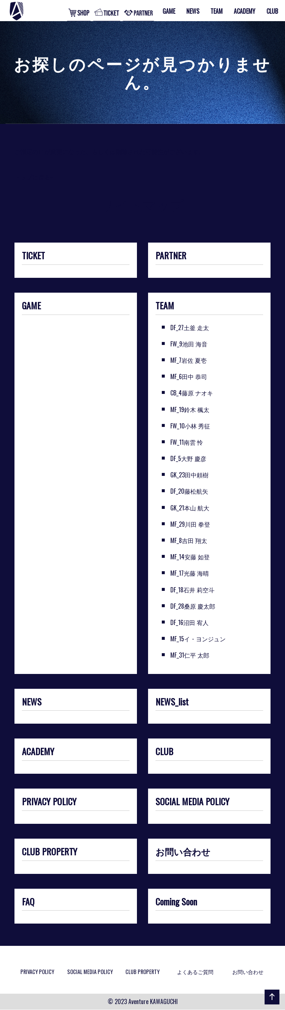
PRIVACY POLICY (49, 802)
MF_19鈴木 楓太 (189, 409)
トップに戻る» (33, 176)
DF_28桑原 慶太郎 (192, 606)
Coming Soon (176, 902)
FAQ (28, 902)
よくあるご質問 (195, 972)
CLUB (164, 752)
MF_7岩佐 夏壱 (188, 360)
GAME (31, 306)
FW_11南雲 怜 (186, 442)
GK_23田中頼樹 (189, 474)
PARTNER (170, 256)
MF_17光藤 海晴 (189, 573)
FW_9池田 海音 (188, 343)
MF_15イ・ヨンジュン (198, 638)
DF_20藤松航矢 (189, 491)
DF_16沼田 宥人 (189, 622)
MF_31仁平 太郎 (189, 655)
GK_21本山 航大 (189, 507)
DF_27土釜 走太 (189, 327)
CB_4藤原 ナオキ (191, 392)
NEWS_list (172, 702)
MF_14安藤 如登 (190, 556)
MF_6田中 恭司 (188, 376)
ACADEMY (38, 752)
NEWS (32, 702)
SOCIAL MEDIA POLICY (192, 802)
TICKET (33, 256)
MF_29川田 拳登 (190, 524)
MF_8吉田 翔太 (188, 540)
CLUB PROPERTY (49, 852)
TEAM (164, 306)
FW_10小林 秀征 (190, 425)
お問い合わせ (182, 852)
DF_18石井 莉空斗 (192, 589)
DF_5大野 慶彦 (188, 458)
